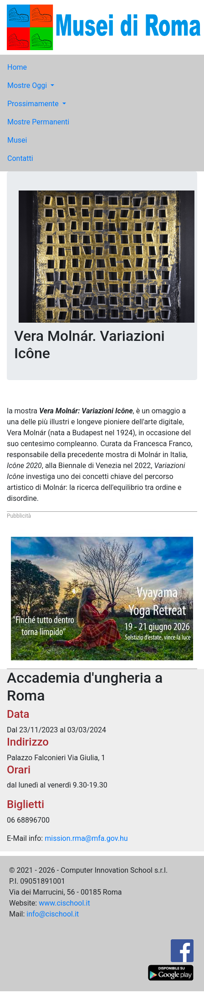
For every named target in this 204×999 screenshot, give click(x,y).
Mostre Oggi (28, 85)
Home (17, 67)
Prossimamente (34, 103)
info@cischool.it (52, 914)
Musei (17, 140)
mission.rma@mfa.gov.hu (86, 838)
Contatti (20, 158)
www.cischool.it (64, 903)
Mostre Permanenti (38, 122)
